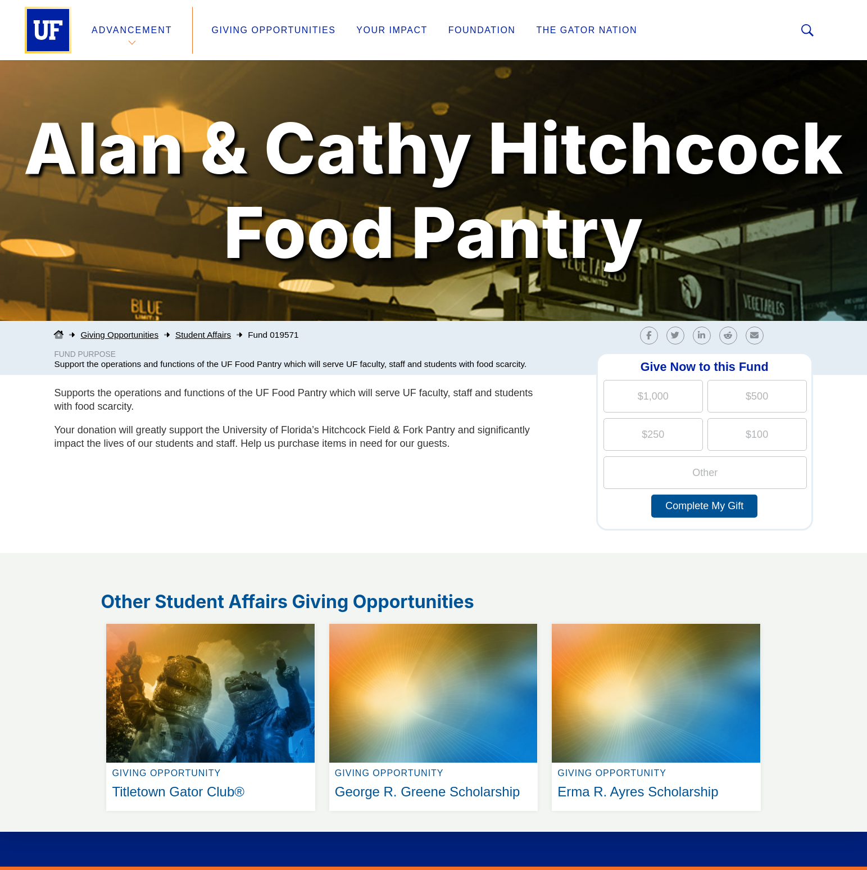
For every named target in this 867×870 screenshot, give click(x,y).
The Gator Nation (586, 30)
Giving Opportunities (274, 30)
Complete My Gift (704, 505)
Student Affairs (203, 334)
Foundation (482, 30)
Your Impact (391, 30)
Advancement (132, 30)
